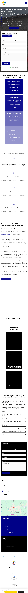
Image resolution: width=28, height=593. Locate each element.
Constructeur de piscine (9, 545)
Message (4, 52)
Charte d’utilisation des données (14, 587)
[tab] (14, 407)
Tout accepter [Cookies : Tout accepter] (7, 591)
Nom (15, 40)
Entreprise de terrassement (10, 546)
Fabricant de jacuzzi (9, 548)
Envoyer (6, 63)
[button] (14, 28)
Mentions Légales (14, 585)
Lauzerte (6, 529)
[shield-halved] (10, 67)
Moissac (6, 530)
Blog (14, 582)
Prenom (4, 40)
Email (3, 44)
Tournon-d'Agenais (8, 525)
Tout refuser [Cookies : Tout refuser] (14, 591)
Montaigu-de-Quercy (9, 532)
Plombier (7, 543)
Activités (14, 584)
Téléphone (4, 48)
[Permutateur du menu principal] (26, 3)
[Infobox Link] (5, 487)
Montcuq (7, 523)
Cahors (6, 526)
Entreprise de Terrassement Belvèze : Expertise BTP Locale (20, 557)
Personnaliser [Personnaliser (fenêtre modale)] (20, 591)
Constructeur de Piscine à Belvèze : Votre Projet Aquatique (7, 557)
